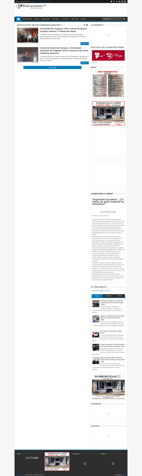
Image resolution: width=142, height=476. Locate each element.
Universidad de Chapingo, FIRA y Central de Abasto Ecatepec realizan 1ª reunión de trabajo (63, 29)
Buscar (124, 19)
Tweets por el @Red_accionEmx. (101, 290)
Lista (87, 25)
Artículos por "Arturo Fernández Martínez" (39, 25)
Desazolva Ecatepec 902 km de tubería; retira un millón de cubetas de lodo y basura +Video (112, 359)
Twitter (111, 1)
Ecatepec (65, 19)
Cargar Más (52, 67)
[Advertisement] (87, 10)
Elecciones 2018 (27, 19)
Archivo (36, 19)
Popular (97, 296)
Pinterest (125, 1)
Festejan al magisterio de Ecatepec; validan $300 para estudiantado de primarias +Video (112, 317)
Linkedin (119, 1)
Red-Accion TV (42, 1)
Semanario (108, 296)
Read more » (84, 43)
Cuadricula (84, 25)
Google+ (116, 1)
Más (49, 1)
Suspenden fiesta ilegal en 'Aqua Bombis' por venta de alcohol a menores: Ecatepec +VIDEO (112, 302)
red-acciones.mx (20, 474)
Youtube (122, 1)
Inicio (18, 19)
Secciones (55, 19)
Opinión (83, 19)
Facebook (114, 1)
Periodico (33, 1)
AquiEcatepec (46, 19)
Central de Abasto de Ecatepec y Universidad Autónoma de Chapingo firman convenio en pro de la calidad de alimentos (64, 50)
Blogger (124, 474)
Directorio (74, 19)
